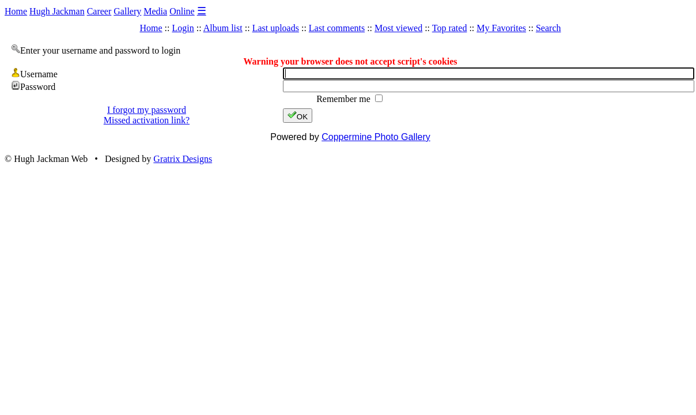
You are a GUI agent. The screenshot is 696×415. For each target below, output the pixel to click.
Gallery (127, 11)
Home (16, 11)
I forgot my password (146, 110)
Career (99, 11)
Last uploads (275, 28)
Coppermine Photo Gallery (375, 137)
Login (183, 28)
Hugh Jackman (57, 11)
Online (182, 11)
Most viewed (398, 28)
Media (155, 11)
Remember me (344, 99)
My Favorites (501, 28)
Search (548, 28)
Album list (223, 28)
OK (298, 115)
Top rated (449, 28)
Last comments (337, 28)
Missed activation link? (147, 120)
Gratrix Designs (182, 159)
